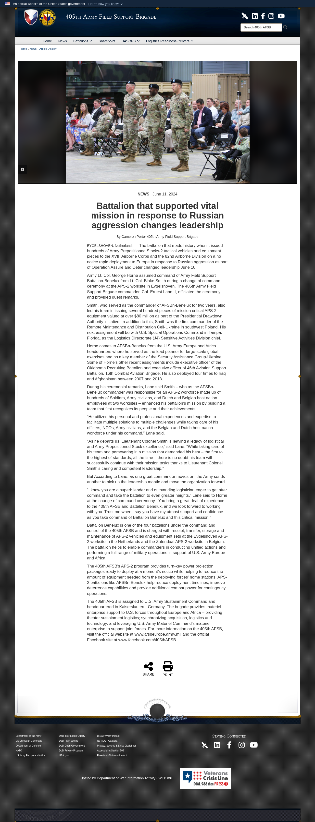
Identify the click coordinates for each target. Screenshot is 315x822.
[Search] (261, 27)
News (62, 41)
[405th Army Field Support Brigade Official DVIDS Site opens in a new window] (245, 16)
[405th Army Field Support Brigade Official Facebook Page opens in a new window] (263, 16)
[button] (106, 3)
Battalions (82, 41)
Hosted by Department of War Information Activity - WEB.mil (126, 778)
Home (47, 41)
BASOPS (131, 41)
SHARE (148, 668)
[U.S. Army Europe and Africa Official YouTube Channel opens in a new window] (281, 16)
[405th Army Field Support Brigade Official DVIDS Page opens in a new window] (204, 745)
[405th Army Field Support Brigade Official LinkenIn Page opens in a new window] (217, 746)
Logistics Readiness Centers (169, 41)
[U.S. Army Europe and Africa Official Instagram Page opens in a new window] (271, 16)
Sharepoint (107, 41)
